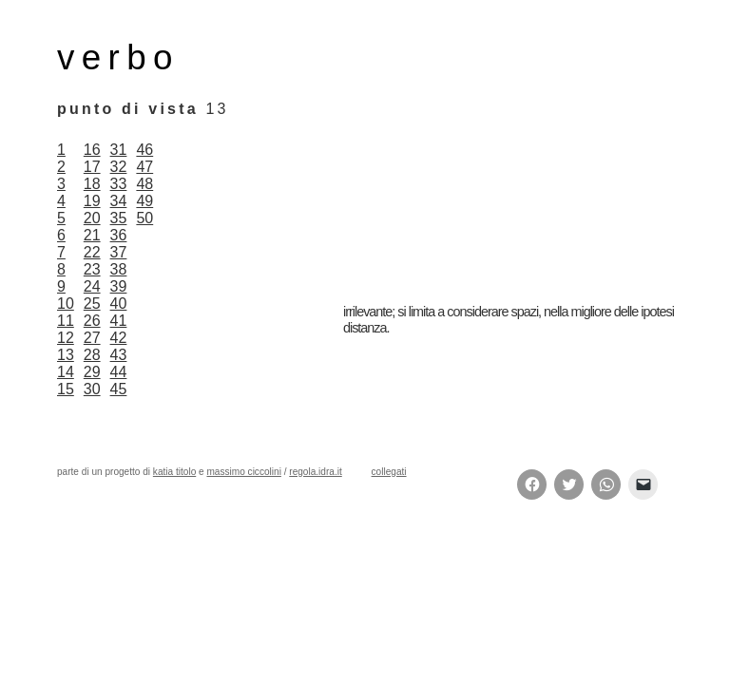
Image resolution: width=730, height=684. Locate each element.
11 (65, 321)
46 (144, 150)
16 (92, 150)
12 (65, 338)
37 (118, 252)
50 (144, 218)
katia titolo (174, 471)
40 (118, 303)
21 (92, 235)
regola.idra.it (315, 471)
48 (144, 184)
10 (65, 303)
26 (92, 321)
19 (92, 201)
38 (118, 269)
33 (118, 184)
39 (118, 286)
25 (92, 303)
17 (92, 167)
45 (118, 389)
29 (92, 372)
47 (144, 167)
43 (118, 355)
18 (92, 184)
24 (92, 286)
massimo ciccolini (243, 471)
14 (65, 372)
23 (92, 269)
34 (118, 201)
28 (92, 355)
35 (118, 218)
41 (118, 321)
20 (92, 218)
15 (65, 389)
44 (118, 372)
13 (65, 355)
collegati (389, 471)
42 (118, 338)
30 (92, 389)
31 (118, 150)
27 (92, 338)
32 (118, 167)
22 (92, 252)
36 (118, 235)
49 (144, 201)
